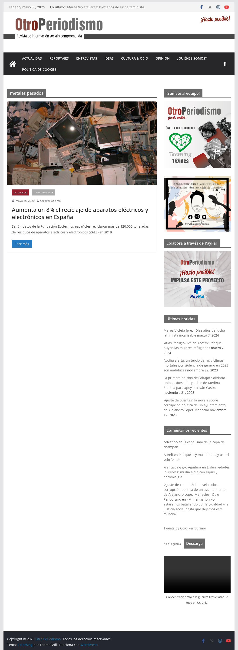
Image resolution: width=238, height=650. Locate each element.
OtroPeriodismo (50, 201)
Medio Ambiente (43, 192)
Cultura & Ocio (134, 58)
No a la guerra (172, 544)
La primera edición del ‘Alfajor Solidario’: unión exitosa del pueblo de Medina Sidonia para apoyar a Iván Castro (195, 383)
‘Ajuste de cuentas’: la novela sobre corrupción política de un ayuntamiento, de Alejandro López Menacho (195, 405)
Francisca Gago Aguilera (182, 467)
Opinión (162, 58)
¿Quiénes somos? (192, 58)
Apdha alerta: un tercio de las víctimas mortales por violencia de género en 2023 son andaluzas (196, 365)
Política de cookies (39, 69)
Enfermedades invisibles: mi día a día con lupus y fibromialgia (197, 472)
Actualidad (32, 58)
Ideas (109, 58)
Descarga (194, 543)
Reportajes (59, 58)
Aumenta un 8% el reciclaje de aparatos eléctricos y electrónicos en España (80, 213)
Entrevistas (86, 58)
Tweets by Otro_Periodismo (185, 528)
